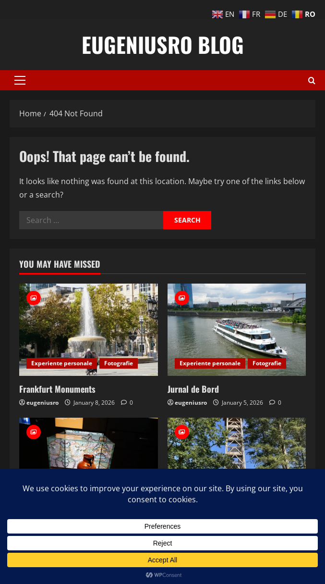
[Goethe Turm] (237, 464)
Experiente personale (61, 363)
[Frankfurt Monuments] (88, 330)
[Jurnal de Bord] (237, 330)
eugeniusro (42, 402)
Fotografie (118, 363)
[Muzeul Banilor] (88, 464)
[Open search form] (311, 80)
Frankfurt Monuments (57, 389)
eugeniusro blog (163, 44)
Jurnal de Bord (193, 389)
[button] (20, 80)
